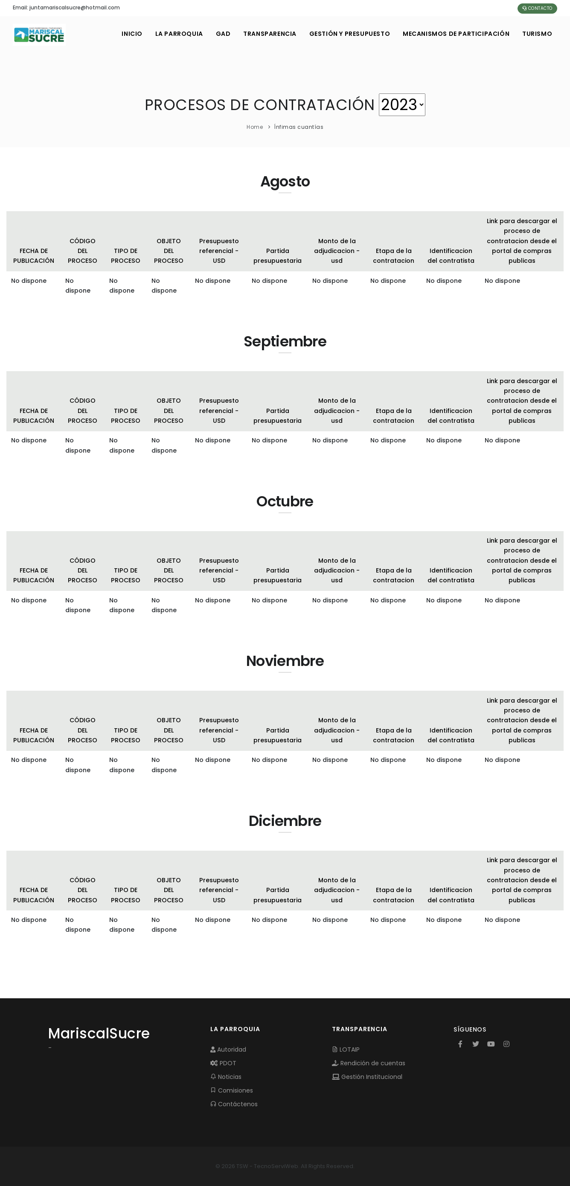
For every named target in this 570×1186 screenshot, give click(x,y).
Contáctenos (234, 1104)
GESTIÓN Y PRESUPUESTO (349, 33)
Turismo (537, 33)
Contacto (537, 8)
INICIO (131, 33)
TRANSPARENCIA (269, 33)
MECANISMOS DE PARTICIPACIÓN (456, 33)
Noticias (225, 1077)
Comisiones (231, 1090)
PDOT (223, 1063)
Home (255, 127)
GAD (222, 33)
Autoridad (228, 1049)
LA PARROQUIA (178, 33)
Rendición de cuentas (368, 1063)
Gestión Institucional (367, 1077)
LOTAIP (346, 1049)
